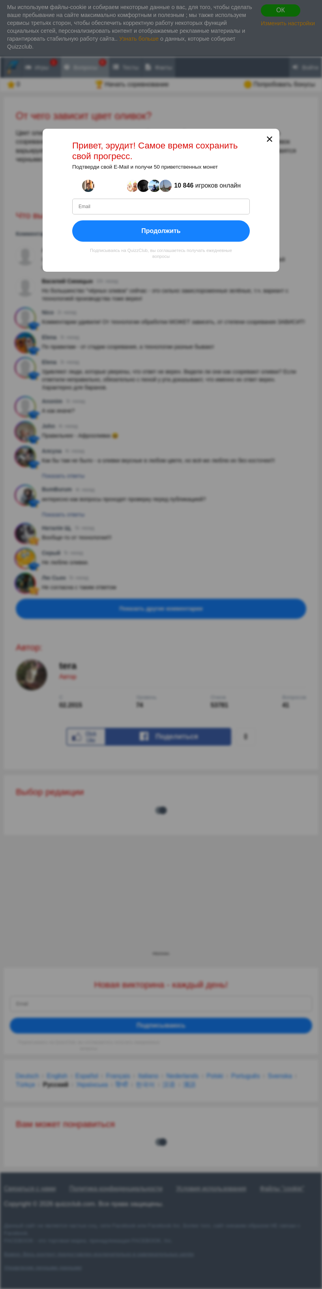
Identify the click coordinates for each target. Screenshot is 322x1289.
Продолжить (160, 230)
